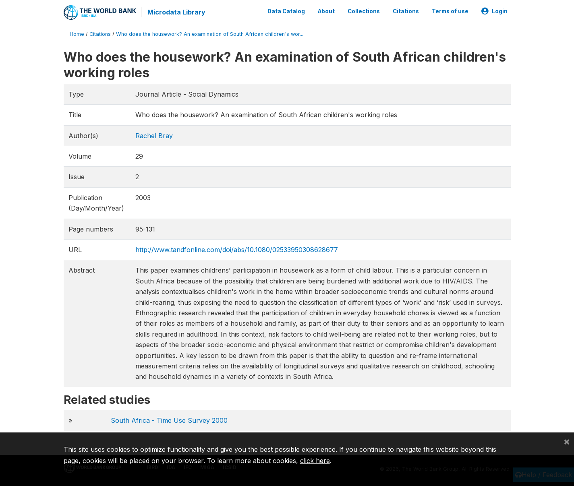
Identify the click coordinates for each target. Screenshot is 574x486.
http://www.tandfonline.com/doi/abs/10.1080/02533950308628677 (236, 250)
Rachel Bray (154, 136)
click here (315, 461)
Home (77, 34)
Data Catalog (286, 11)
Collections (364, 11)
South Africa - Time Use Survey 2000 (169, 420)
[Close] (567, 441)
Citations (406, 11)
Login (494, 11)
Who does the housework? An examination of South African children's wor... (209, 34)
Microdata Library (176, 12)
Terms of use (450, 11)
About (326, 11)
